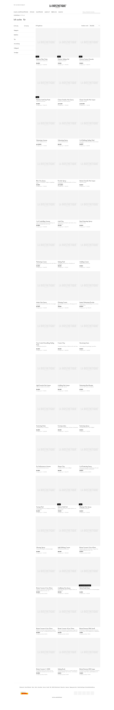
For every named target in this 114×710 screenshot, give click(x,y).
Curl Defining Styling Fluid (86, 140)
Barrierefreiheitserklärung (90, 687)
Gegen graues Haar (73, 687)
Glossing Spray (40, 547)
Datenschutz (62, 687)
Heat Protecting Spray (85, 221)
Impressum (67, 687)
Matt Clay (61, 221)
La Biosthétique (17, 15)
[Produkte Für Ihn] (14, 25)
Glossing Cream (62, 302)
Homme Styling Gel (63, 59)
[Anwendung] (24, 43)
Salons (60, 12)
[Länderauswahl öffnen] (92, 6)
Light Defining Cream (64, 547)
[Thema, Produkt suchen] (91, 12)
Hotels (36, 687)
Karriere (44, 687)
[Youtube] (84, 693)
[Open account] (95, 6)
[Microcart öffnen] (99, 6)
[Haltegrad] (24, 48)
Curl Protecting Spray (85, 466)
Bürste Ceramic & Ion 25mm (44, 628)
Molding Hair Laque (64, 385)
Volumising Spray (63, 140)
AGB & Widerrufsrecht (56, 687)
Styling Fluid (61, 262)
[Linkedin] (75, 693)
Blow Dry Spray (41, 181)
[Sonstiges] (24, 52)
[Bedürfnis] (24, 35)
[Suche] (99, 12)
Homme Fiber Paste (42, 59)
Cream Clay (61, 343)
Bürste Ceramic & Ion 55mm (66, 628)
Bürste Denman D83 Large (87, 669)
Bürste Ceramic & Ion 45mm (87, 547)
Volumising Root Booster (86, 385)
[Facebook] (80, 693)
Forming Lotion (62, 426)
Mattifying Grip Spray (64, 588)
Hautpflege (39, 12)
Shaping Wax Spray (85, 507)
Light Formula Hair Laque (43, 385)
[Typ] (24, 39)
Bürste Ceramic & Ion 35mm (44, 588)
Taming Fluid (40, 507)
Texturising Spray (84, 426)
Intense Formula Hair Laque (87, 181)
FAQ (50, 687)
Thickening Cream (41, 262)
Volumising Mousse (41, 140)
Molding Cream (84, 262)
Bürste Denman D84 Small (87, 628)
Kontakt (47, 687)
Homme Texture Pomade (86, 59)
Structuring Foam (84, 343)
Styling (32, 12)
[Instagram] (88, 693)
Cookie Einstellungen (81, 687)
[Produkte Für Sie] (24, 25)
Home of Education (28, 687)
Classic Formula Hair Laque (87, 100)
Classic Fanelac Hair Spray (66, 100)
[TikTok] (92, 693)
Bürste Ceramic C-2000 (43, 669)
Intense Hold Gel (63, 507)
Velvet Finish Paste (84, 588)
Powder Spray (62, 181)
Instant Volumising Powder (86, 302)
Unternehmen (40, 687)
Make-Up (47, 12)
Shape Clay (61, 466)
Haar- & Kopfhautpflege (21, 12)
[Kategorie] (24, 30)
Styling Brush (61, 669)
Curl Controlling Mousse (43, 221)
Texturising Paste (41, 426)
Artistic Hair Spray (41, 302)
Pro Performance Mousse (43, 466)
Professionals (21, 687)
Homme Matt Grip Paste (43, 100)
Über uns (54, 12)
